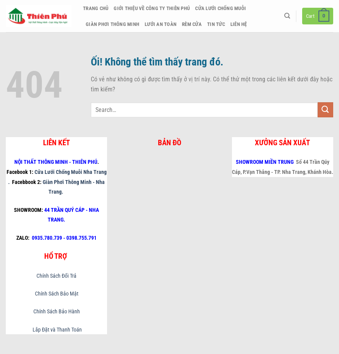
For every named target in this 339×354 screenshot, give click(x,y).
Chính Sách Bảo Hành (56, 311)
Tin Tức (216, 24)
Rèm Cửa (192, 24)
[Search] (287, 16)
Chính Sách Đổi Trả (56, 276)
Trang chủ (95, 8)
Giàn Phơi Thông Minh (112, 24)
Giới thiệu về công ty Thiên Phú (152, 8)
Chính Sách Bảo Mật (56, 293)
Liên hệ (238, 24)
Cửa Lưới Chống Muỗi (220, 8)
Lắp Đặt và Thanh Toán (56, 330)
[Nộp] (325, 109)
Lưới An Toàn (160, 24)
